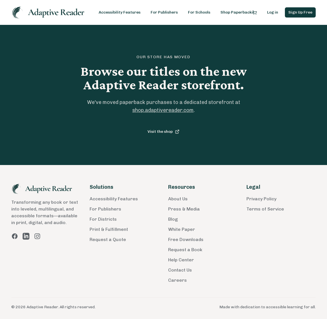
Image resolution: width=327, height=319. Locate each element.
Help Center (181, 259)
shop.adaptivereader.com (163, 110)
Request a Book (185, 249)
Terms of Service (265, 209)
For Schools (199, 12)
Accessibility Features (119, 12)
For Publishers (164, 12)
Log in (272, 12)
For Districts (103, 219)
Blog (173, 219)
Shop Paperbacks (237, 12)
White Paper (181, 229)
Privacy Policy (261, 198)
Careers (177, 280)
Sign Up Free (300, 12)
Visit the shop (163, 131)
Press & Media (184, 209)
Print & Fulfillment (109, 229)
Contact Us (180, 270)
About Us (178, 198)
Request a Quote (108, 239)
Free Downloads (185, 239)
